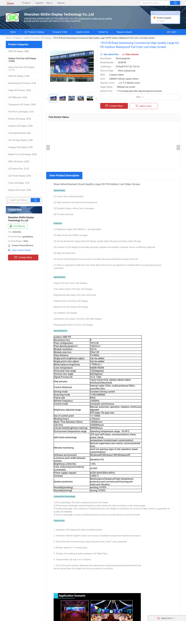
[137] (21, 112)
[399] (21, 104)
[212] (18, 168)
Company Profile (59, 32)
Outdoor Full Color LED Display (37, 38)
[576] (19, 119)
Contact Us (103, 32)
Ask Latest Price (111, 54)
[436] (17, 97)
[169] (20, 147)
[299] (18, 161)
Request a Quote (124, 32)
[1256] (22, 59)
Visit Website (17, 226)
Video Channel (132, 54)
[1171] (21, 68)
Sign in (49, 3)
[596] (19, 90)
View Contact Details (21, 250)
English (171, 32)
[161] (18, 183)
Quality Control (82, 32)
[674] (22, 83)
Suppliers (39, 3)
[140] (19, 190)
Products (26, 3)
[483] (18, 51)
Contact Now (23, 257)
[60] (19, 133)
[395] (20, 126)
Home (13, 32)
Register (61, 3)
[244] (20, 140)
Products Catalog (34, 32)
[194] (18, 76)
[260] (22, 154)
